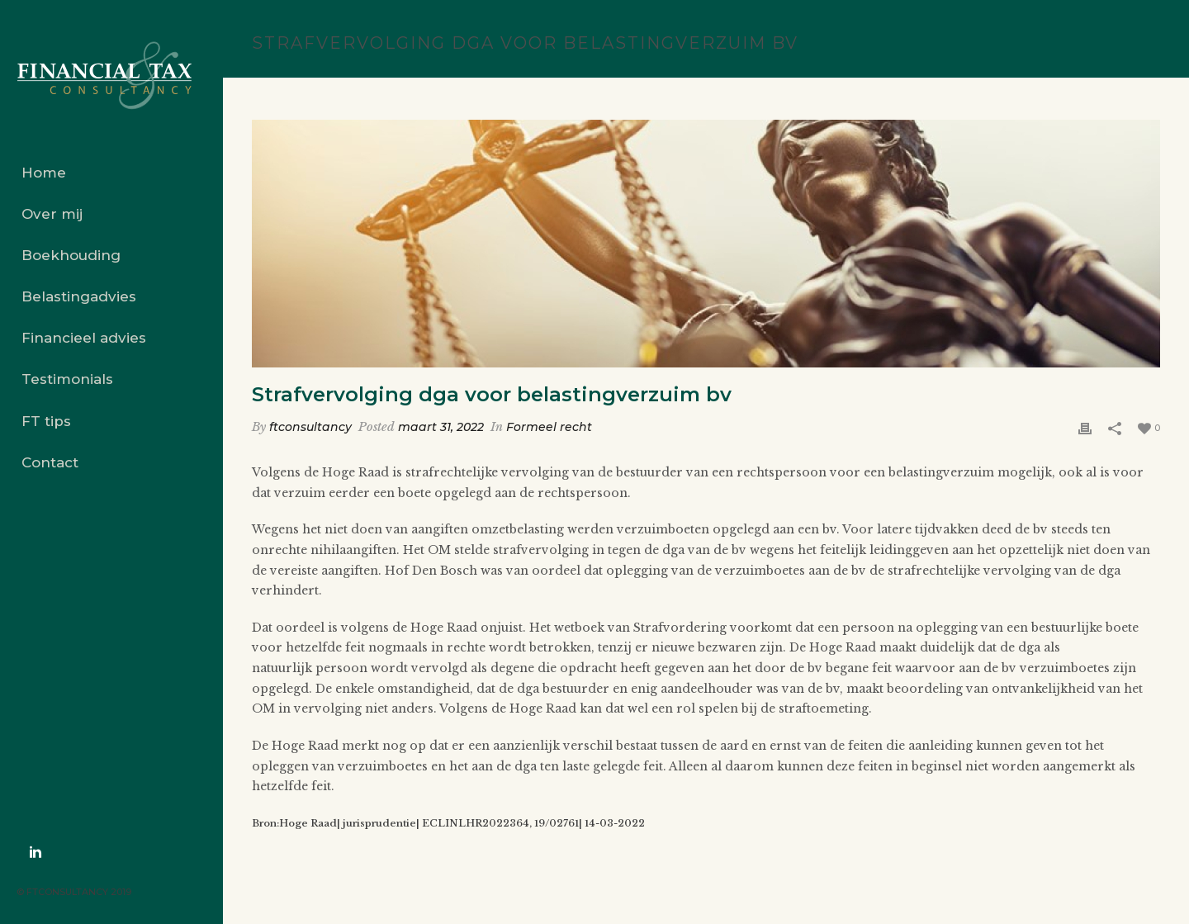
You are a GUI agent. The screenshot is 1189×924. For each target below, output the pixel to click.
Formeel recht (549, 426)
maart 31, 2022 (441, 426)
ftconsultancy (310, 426)
